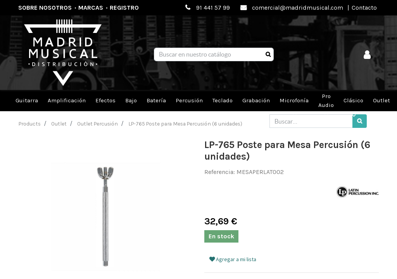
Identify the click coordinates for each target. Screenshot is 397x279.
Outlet (59, 124)
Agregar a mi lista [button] (232, 259)
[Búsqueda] (268, 54)
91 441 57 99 (213, 7)
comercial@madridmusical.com (297, 7)
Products (30, 124)
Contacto (364, 7)
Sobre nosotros (45, 7)
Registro (124, 7)
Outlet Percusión (97, 124)
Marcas (90, 7)
